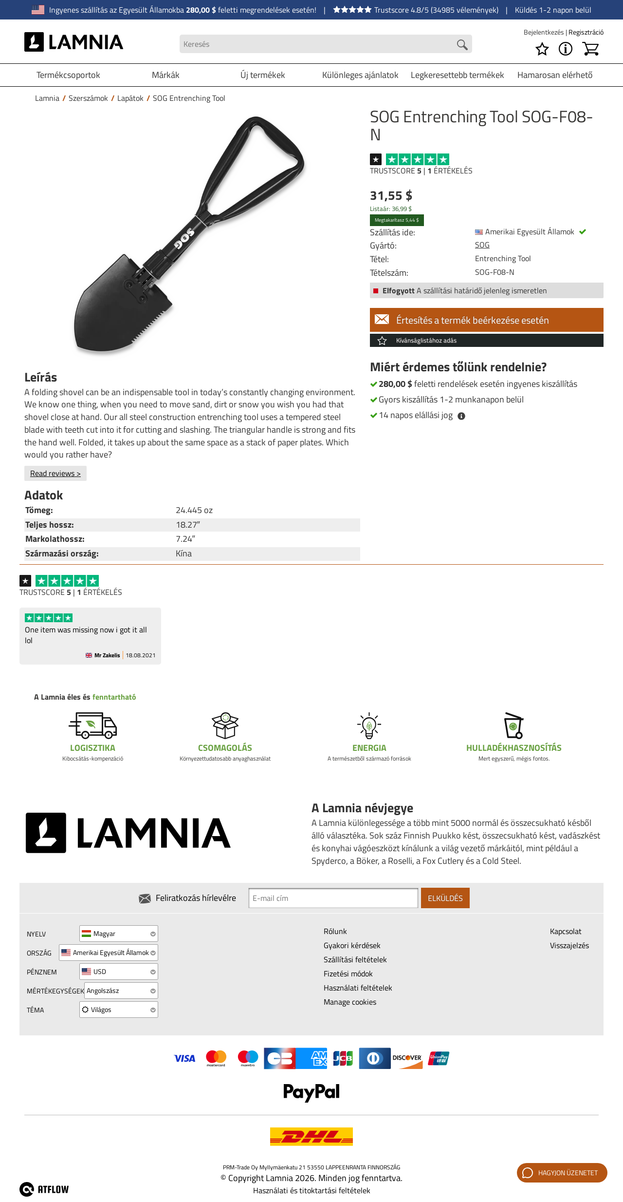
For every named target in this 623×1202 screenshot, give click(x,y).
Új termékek (262, 74)
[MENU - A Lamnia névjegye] (565, 48)
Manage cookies (350, 1002)
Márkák (166, 74)
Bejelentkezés (545, 32)
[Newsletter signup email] (333, 898)
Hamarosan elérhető (555, 74)
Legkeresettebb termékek (457, 74)
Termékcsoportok (68, 74)
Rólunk (335, 931)
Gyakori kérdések (352, 945)
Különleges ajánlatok (360, 74)
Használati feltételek (358, 987)
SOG (482, 244)
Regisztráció (586, 32)
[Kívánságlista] (542, 48)
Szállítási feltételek (355, 959)
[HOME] (74, 44)
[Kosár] (590, 48)
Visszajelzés (569, 945)
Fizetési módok (348, 973)
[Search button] (462, 44)
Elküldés (445, 898)
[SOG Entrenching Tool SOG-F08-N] (189, 235)
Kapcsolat (566, 931)
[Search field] (326, 44)
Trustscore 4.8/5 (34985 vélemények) (415, 10)
